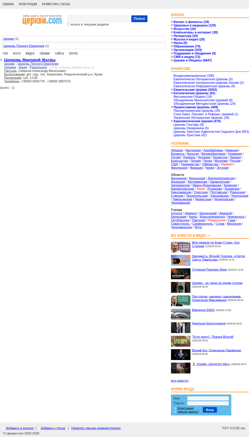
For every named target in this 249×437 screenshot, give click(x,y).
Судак (220, 223)
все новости (179, 380)
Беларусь (178, 153)
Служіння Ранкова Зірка (209, 269)
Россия (235, 160)
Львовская (231, 188)
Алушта (176, 213)
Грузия (176, 157)
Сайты (59, 53)
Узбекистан (210, 164)
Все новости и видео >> (191, 235)
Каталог (177, 14)
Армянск (191, 213)
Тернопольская (197, 195)
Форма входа (182, 389)
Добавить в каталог (20, 428)
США (174, 164)
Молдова (221, 160)
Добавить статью (53, 428)
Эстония (223, 167)
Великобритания (213, 153)
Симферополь (202, 223)
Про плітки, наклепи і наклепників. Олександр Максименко (216, 298)
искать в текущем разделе (88, 24)
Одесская (201, 192)
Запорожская (180, 185)
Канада (235, 157)
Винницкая (179, 178)
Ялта (198, 227)
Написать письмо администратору (96, 428)
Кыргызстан (179, 160)
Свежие (45, 53)
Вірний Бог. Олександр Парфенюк (216, 350)
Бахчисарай (208, 213)
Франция (196, 167)
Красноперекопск (212, 216)
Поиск (139, 19)
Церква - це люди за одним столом (217, 283)
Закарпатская (220, 181)
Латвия (196, 160)
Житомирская (197, 181)
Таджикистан (190, 164)
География (180, 143)
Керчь (193, 216)
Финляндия (179, 167)
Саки (231, 220)
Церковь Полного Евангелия (23, 46)
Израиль (189, 157)
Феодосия (234, 223)
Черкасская (203, 199)
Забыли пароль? (188, 411)
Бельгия (193, 153)
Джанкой (225, 213)
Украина (10, 67)
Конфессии (180, 68)
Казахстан (220, 157)
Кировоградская (182, 188)
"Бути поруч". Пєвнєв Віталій (212, 336)
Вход (210, 410)
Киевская (230, 185)
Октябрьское (180, 220)
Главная (8, 4)
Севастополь (180, 223)
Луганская (214, 188)
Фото (17, 53)
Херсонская (239, 195)
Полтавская (218, 192)
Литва (207, 160)
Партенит (199, 220)
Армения (231, 150)
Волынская (197, 178)
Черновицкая (180, 202)
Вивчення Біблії (203, 310)
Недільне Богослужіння (209, 323)
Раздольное (38, 67)
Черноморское (181, 227)
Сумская (177, 195)
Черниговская (224, 199)
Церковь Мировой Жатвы (30, 60)
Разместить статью (56, 4)
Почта (73, 53)
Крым (23, 67)
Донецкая (178, 181)
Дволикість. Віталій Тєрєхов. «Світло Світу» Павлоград (218, 257)
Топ (5, 53)
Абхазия (177, 150)
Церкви (8, 38)
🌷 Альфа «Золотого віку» (211, 364)
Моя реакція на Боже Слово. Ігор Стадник (215, 244)
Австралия (193, 150)
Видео (30, 53)
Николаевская (181, 192)
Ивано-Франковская (207, 185)
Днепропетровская (221, 178)
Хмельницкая (182, 199)
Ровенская (237, 192)
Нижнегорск (235, 216)
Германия (235, 153)
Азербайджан (213, 150)
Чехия (209, 167)
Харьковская (219, 195)
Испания (204, 157)
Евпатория (178, 216)
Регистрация (28, 4)
